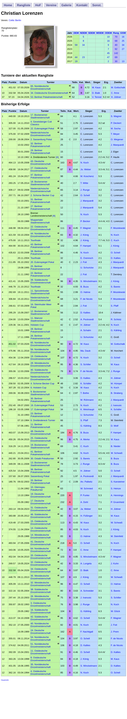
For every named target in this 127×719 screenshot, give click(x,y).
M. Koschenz (87, 176)
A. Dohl (84, 502)
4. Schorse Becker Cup (42, 383)
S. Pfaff (114, 305)
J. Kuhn (115, 563)
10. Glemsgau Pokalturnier (38, 488)
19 (76, 61)
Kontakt (81, 5)
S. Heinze (116, 488)
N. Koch (85, 162)
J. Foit (84, 262)
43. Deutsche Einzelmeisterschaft (41, 162)
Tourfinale (36, 240)
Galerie (66, 5)
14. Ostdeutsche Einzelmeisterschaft (41, 529)
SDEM (91, 33)
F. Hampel (86, 245)
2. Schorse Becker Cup (42, 195)
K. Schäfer (86, 383)
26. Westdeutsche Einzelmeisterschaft (41, 597)
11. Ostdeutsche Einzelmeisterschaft (41, 652)
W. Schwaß (116, 453)
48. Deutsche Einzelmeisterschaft (41, 432)
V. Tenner (97, 97)
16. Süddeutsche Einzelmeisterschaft (41, 611)
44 (76, 57)
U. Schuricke (87, 267)
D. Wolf (114, 425)
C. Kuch (115, 240)
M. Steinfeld (117, 536)
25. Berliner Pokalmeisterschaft (40, 267)
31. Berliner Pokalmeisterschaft (40, 200)
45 (108, 53)
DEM (76, 33)
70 (116, 36)
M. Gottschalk (118, 87)
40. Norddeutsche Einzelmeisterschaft (41, 625)
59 (76, 45)
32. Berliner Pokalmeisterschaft (40, 145)
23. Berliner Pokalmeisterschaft (40, 415)
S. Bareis (115, 286)
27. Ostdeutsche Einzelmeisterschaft (41, 169)
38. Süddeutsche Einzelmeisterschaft (41, 590)
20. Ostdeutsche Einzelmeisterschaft (41, 556)
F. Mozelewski (118, 228)
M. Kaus (96, 87)
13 (123, 61)
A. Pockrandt (87, 319)
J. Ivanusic (116, 405)
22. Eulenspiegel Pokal (42, 128)
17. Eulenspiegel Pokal (42, 409)
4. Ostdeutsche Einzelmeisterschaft (41, 672)
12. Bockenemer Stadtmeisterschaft (40, 312)
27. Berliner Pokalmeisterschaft (40, 207)
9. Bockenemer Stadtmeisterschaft (40, 393)
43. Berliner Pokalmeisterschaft (40, 245)
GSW (123, 33)
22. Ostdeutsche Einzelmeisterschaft (41, 228)
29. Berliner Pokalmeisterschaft (40, 151)
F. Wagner (86, 228)
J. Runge (85, 190)
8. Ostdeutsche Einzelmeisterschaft (41, 659)
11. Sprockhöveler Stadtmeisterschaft (40, 292)
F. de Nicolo (86, 299)
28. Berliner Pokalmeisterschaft (40, 330)
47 (108, 57)
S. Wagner (116, 116)
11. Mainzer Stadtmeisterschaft (40, 319)
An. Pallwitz (86, 481)
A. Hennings (117, 495)
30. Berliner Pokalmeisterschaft (40, 400)
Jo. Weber (86, 169)
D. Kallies (116, 258)
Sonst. (96, 5)
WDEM (100, 33)
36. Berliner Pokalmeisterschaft (40, 470)
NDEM (83, 33)
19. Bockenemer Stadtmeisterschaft (40, 446)
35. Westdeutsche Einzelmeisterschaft (41, 577)
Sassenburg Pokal (40, 476)
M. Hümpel (116, 383)
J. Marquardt (117, 145)
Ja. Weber (86, 509)
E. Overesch (87, 258)
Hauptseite (5, 680)
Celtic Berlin (15, 20)
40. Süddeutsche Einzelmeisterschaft (41, 371)
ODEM (108, 33)
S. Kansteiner (118, 481)
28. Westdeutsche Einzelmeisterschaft (41, 364)
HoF (38, 5)
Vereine (51, 5)
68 (116, 41)
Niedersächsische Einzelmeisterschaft (41, 134)
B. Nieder (115, 446)
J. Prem (115, 631)
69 (116, 57)
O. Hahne (85, 292)
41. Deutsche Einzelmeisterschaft (41, 543)
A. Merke (85, 439)
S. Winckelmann (89, 281)
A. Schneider (87, 590)
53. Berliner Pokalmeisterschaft (46, 97)
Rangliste (23, 5)
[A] (57, 157)
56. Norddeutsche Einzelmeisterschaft (41, 350)
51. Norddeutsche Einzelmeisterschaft (41, 645)
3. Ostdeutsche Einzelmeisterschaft (41, 604)
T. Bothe (85, 393)
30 (116, 61)
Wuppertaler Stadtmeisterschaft (40, 221)
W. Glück (115, 611)
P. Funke (85, 495)
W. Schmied (87, 488)
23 (83, 57)
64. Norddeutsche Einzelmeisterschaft (41, 550)
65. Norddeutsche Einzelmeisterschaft (41, 87)
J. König (85, 235)
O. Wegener (117, 139)
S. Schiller (86, 364)
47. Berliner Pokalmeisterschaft (40, 176)
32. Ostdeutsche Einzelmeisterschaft (41, 563)
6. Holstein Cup (38, 387)
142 (116, 53)
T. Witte (84, 183)
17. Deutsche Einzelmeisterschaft (41, 502)
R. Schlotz (116, 319)
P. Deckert (116, 123)
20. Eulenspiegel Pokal (42, 262)
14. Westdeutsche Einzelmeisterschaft (41, 536)
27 (123, 49)
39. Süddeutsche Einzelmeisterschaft (41, 281)
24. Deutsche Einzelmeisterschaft (41, 631)
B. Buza (85, 286)
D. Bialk (96, 93)
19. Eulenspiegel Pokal (42, 405)
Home (8, 5)
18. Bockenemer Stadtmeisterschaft (40, 183)
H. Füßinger (87, 515)
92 (116, 49)
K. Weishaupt (87, 409)
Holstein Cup (37, 325)
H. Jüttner (116, 97)
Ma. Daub (86, 350)
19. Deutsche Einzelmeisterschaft (41, 495)
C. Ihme (115, 93)
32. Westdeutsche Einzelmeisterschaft (41, 584)
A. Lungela (86, 563)
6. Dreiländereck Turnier (43, 420)
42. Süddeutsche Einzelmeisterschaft (41, 618)
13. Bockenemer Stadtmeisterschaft (40, 464)
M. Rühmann (87, 400)
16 (123, 36)
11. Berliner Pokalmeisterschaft (40, 425)
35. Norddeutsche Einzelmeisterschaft (41, 665)
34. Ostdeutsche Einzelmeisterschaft (49, 93)
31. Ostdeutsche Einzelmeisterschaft (41, 509)
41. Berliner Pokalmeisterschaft (40, 453)
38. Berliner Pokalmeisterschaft (40, 252)
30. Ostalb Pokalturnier (42, 458)
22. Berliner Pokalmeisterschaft (40, 274)
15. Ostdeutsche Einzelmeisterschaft (41, 522)
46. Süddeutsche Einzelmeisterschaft (41, 515)
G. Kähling (116, 330)
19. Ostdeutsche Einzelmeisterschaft (41, 357)
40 (116, 45)
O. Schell (85, 195)
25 (123, 41)
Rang (116, 33)
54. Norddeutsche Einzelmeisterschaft (41, 638)
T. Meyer (115, 134)
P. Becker (85, 221)
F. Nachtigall (87, 631)
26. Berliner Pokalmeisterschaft (40, 337)
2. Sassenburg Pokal (41, 139)
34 (83, 45)
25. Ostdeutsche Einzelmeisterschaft (41, 439)
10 (108, 36)
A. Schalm (86, 330)
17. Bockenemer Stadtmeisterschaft (40, 116)
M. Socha (116, 128)
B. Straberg (116, 393)
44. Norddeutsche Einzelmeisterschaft (41, 235)
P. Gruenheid (117, 502)
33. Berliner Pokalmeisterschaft (40, 481)
